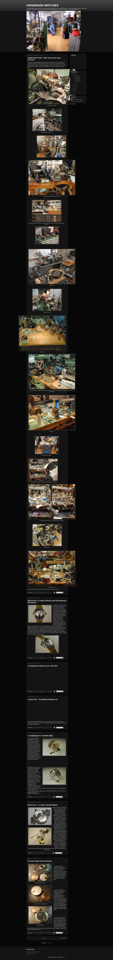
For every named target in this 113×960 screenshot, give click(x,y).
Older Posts (64, 938)
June (75, 83)
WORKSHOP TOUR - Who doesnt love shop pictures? (77, 79)
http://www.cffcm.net (30, 953)
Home (44, 938)
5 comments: (49, 592)
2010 (74, 92)
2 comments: (49, 657)
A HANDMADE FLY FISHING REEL (40, 736)
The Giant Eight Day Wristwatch (40, 861)
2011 (74, 90)
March (75, 85)
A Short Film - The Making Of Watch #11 (43, 699)
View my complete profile (76, 101)
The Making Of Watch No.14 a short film (43, 666)
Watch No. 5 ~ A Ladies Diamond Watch (43, 805)
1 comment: (48, 852)
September (76, 75)
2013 (74, 74)
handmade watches (77, 99)
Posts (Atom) (50, 942)
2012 (74, 88)
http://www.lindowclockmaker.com (33, 951)
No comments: (49, 691)
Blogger (63, 957)
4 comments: (49, 796)
